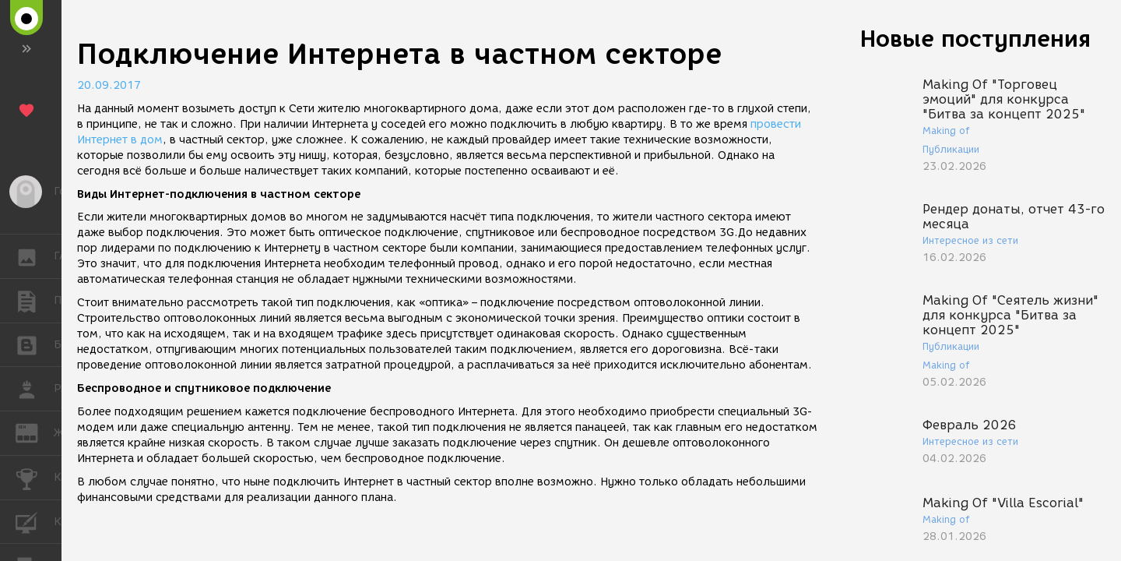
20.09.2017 (109, 85)
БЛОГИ (35, 344)
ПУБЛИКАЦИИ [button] (35, 301)
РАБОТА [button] (35, 389)
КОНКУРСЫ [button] (35, 477)
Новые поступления (975, 38)
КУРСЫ (35, 521)
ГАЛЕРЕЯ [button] (35, 256)
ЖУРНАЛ (35, 432)
